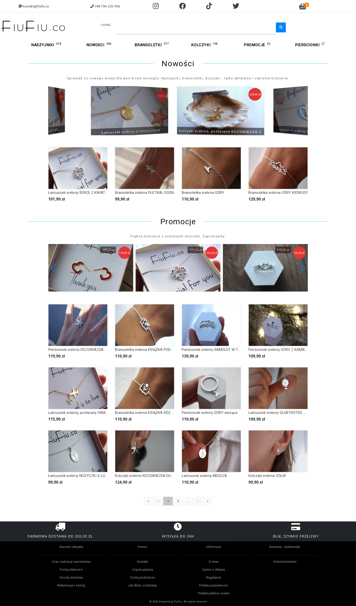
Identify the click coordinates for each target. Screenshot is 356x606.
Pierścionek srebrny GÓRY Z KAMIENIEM (280, 350)
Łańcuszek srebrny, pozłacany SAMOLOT (81, 413)
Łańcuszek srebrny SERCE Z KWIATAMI (79, 193)
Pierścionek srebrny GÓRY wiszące (210, 413)
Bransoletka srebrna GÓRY (203, 193)
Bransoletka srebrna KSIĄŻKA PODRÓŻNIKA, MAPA (156, 350)
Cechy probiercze (142, 577)
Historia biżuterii (284, 561)
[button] (302, 110)
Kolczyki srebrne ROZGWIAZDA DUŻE (145, 476)
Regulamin (213, 577)
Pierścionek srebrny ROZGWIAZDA (76, 350)
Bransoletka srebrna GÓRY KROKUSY (278, 193)
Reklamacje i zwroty (71, 585)
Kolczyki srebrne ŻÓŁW (267, 476)
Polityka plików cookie (213, 593)
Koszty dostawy (71, 577)
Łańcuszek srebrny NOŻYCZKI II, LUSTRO (81, 476)
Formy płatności (71, 569)
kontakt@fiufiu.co (36, 6)
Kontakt (142, 561)
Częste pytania (142, 569)
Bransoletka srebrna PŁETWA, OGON (144, 193)
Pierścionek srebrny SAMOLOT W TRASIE (215, 350)
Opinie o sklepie (213, 569)
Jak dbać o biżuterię (142, 585)
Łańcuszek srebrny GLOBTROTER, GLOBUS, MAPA (288, 413)
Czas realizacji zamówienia (71, 561)
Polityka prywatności (213, 585)
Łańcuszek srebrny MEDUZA (204, 476)
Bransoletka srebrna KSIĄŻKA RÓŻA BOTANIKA (153, 413)
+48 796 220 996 (107, 6)
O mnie (214, 561)
